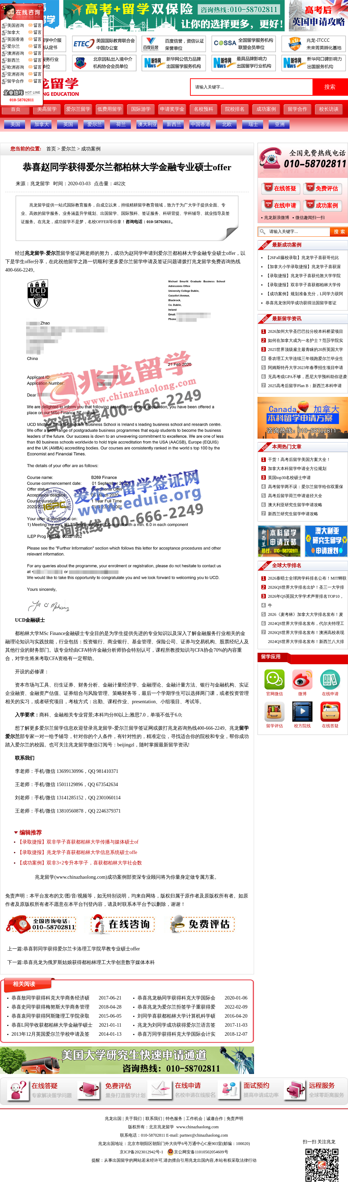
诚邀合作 (214, 1118)
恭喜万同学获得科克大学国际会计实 (176, 1034)
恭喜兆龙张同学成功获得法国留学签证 (301, 302)
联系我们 (153, 1118)
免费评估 (327, 188)
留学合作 (297, 109)
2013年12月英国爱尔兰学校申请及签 (50, 1034)
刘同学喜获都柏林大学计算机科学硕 (176, 1016)
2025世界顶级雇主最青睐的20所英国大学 (305, 349)
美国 (15, 124)
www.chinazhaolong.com (80, 877)
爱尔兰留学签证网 (133, 728)
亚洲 (280, 124)
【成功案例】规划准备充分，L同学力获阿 (304, 293)
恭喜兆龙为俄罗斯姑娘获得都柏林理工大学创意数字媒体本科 (89, 962)
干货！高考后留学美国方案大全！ (299, 459)
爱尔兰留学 (78, 109)
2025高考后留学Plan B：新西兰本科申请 (305, 385)
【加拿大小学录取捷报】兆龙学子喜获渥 (303, 266)
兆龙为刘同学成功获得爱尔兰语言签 (176, 1025)
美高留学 (47, 109)
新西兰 (174, 124)
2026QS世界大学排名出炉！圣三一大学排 (306, 587)
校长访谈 (329, 109)
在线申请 (285, 206)
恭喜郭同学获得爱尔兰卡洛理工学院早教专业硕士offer (81, 948)
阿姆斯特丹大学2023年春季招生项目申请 (305, 367)
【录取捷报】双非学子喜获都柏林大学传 (303, 284)
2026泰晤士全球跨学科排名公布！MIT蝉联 (307, 578)
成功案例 (266, 109)
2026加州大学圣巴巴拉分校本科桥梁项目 (305, 331)
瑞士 (253, 124)
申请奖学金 (172, 109)
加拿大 (41, 124)
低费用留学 (109, 109)
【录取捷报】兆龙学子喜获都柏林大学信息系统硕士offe (77, 852)
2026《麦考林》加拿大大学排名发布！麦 (305, 614)
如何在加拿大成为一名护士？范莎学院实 (305, 340)
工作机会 (194, 1118)
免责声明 (235, 1118)
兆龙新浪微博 (276, 217)
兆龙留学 (40, 183)
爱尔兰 (94, 124)
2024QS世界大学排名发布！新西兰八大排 (306, 641)
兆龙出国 (113, 1118)
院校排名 (235, 109)
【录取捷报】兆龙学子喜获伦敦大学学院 (303, 275)
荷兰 (121, 124)
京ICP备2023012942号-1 (141, 1152)
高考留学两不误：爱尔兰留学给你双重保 (305, 486)
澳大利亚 (147, 124)
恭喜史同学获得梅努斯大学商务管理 (50, 1007)
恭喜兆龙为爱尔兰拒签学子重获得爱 (176, 1007)
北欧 (227, 124)
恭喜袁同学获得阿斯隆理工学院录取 (50, 1016)
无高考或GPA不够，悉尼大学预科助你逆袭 (307, 376)
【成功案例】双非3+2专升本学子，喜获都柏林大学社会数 (79, 862)
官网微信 (274, 693)
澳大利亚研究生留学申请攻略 (295, 504)
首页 (16, 109)
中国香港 (200, 124)
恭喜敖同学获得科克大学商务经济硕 (50, 998)
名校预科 (203, 109)
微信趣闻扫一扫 (310, 217)
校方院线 (302, 725)
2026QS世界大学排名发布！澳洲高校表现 (306, 632)
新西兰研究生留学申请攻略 (293, 513)
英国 (68, 124)
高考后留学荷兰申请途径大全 (295, 495)
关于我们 (133, 1118)
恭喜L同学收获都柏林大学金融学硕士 (52, 1025)
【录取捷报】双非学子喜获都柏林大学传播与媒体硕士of (78, 842)
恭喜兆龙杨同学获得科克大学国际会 (176, 998)
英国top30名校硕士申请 (289, 477)
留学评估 (274, 725)
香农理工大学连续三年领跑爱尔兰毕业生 (305, 358)
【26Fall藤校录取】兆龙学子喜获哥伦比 (302, 257)
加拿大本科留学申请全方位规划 (297, 468)
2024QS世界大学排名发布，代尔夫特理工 (306, 623)
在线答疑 (285, 188)
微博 (302, 693)
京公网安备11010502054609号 (197, 1151)
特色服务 (174, 1118)
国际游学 (141, 109)
